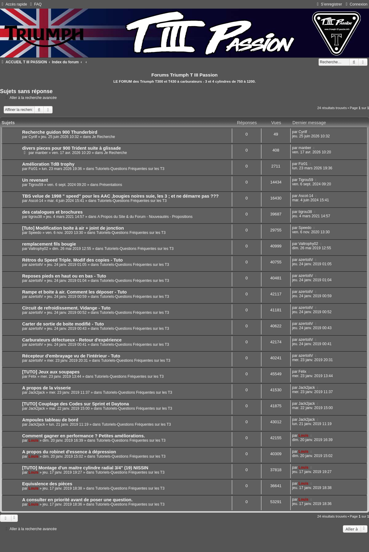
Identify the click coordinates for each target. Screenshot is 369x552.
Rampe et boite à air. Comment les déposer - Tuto (74, 292)
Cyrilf (33, 137)
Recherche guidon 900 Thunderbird (59, 132)
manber (41, 153)
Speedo (35, 233)
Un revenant (35, 180)
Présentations (110, 185)
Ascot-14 (36, 201)
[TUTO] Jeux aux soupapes (51, 371)
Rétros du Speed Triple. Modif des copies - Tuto (72, 260)
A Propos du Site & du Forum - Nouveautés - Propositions (144, 217)
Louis (33, 440)
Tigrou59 (36, 185)
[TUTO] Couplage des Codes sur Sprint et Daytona (75, 403)
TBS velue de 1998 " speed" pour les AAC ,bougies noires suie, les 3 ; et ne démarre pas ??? (120, 196)
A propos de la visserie (46, 387)
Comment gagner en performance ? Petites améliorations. (83, 435)
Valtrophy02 (38, 248)
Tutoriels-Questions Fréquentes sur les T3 (129, 169)
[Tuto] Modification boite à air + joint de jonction (73, 228)
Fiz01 (33, 169)
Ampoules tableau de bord (50, 419)
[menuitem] (35, 4)
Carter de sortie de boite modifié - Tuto (63, 323)
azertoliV (36, 264)
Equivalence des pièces (47, 483)
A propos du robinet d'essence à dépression (69, 451)
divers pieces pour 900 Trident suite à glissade (71, 148)
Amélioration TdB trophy (48, 164)
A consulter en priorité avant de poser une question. (77, 499)
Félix (33, 376)
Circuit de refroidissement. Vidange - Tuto (66, 308)
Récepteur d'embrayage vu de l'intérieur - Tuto (71, 355)
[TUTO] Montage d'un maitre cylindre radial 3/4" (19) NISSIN (85, 467)
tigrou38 (35, 217)
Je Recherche (103, 137)
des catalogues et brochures (52, 212)
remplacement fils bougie (49, 244)
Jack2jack (37, 392)
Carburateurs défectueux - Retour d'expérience (72, 339)
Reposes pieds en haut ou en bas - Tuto (64, 276)
